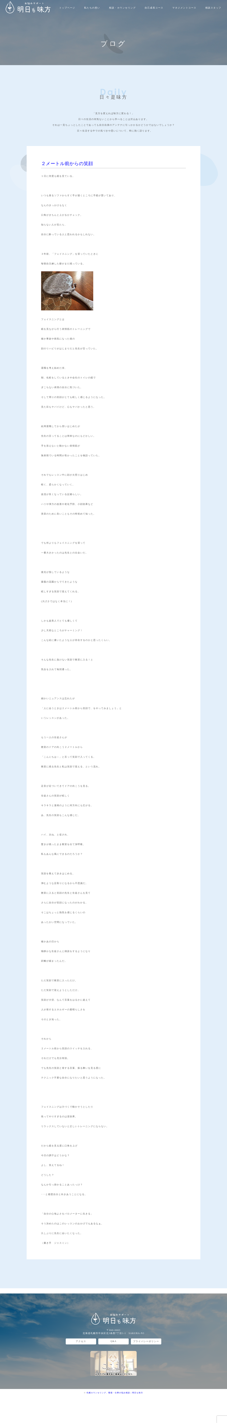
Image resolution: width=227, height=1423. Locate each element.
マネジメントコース (184, 8)
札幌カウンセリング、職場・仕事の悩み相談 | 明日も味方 (115, 1393)
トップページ (67, 8)
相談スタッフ (213, 8)
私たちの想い (92, 8)
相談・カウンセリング (122, 8)
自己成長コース (154, 8)
